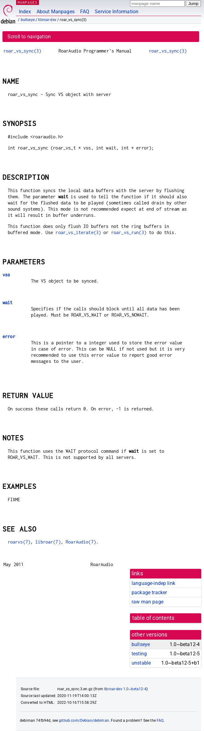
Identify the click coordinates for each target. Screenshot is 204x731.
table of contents (153, 618)
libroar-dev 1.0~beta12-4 (125, 689)
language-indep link (153, 583)
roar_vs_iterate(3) (78, 232)
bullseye (28, 20)
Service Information (116, 12)
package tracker (149, 592)
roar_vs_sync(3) (22, 50)
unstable (141, 663)
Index (25, 12)
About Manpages (56, 12)
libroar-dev (47, 20)
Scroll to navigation (29, 37)
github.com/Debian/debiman (84, 720)
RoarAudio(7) (81, 541)
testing (139, 654)
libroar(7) (48, 541)
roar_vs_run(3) (128, 232)
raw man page (147, 602)
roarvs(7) (19, 541)
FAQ (84, 12)
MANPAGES (27, 2)
